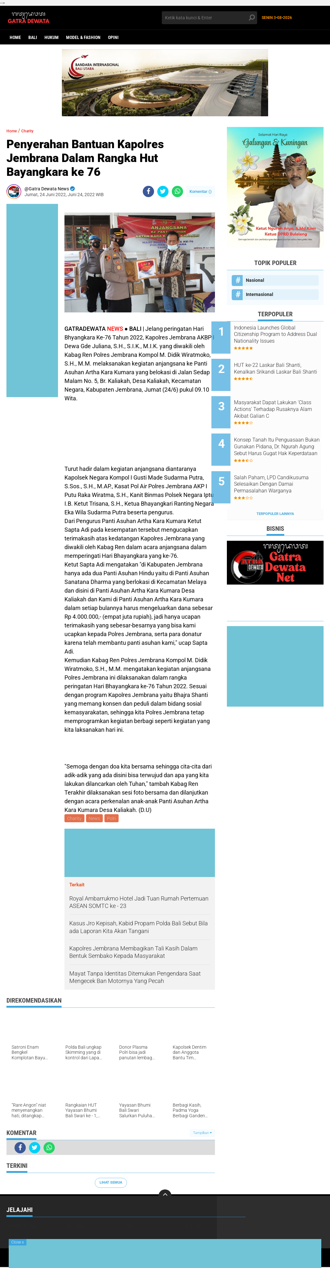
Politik (193, 1227)
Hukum (51, 37)
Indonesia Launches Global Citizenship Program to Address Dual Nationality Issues (280, 335)
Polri (114, 818)
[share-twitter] (163, 191)
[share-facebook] (148, 191)
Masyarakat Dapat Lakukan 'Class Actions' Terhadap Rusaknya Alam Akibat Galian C (283, 400)
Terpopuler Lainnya (275, 489)
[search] (209, 17)
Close (17, 1242)
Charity (33, 131)
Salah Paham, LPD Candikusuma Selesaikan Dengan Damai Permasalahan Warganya (283, 465)
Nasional (255, 280)
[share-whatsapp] (177, 191)
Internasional (259, 294)
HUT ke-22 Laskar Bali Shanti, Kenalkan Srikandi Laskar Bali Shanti (283, 367)
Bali (32, 37)
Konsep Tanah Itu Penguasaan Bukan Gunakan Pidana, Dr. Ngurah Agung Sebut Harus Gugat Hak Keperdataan (282, 432)
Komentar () (200, 191)
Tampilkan (202, 1134)
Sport (12, 1235)
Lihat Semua (111, 1183)
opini (113, 37)
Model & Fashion (83, 37)
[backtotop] (165, 1196)
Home (15, 37)
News (96, 818)
